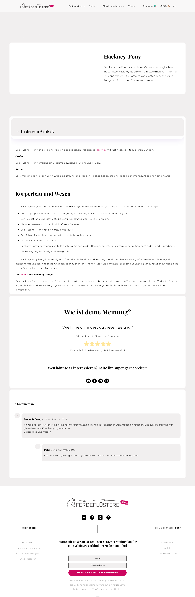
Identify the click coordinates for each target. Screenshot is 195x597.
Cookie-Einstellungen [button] (28, 553)
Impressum (28, 542)
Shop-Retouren (28, 559)
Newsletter (167, 542)
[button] (88, 381)
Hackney (101, 150)
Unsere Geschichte (167, 553)
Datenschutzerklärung (28, 548)
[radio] (86, 344)
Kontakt (167, 548)
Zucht (24, 274)
